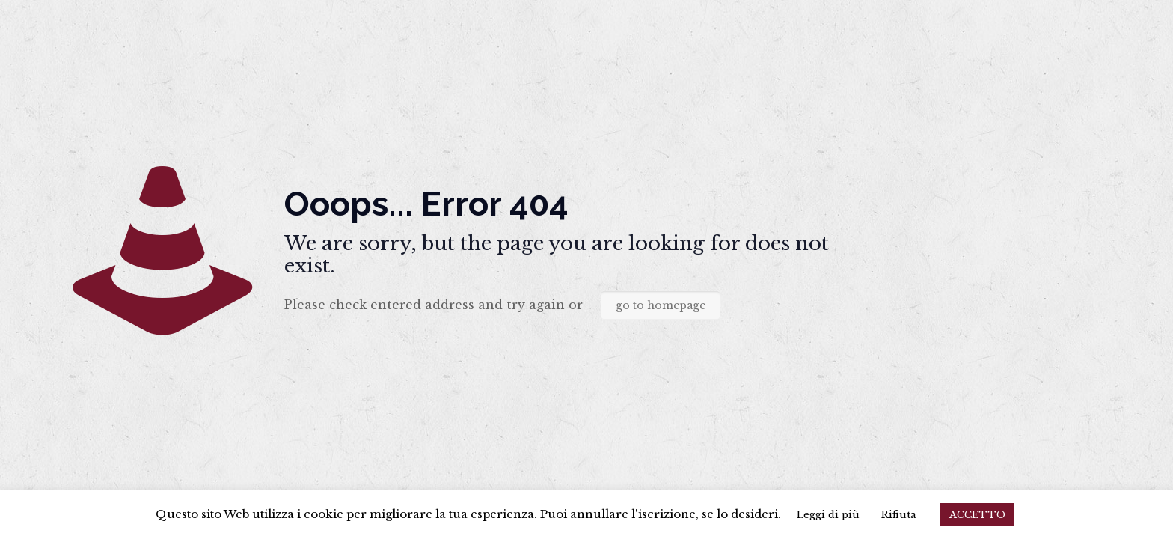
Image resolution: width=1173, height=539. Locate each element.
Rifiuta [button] (898, 514)
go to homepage (660, 305)
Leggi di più (828, 514)
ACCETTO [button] (977, 514)
